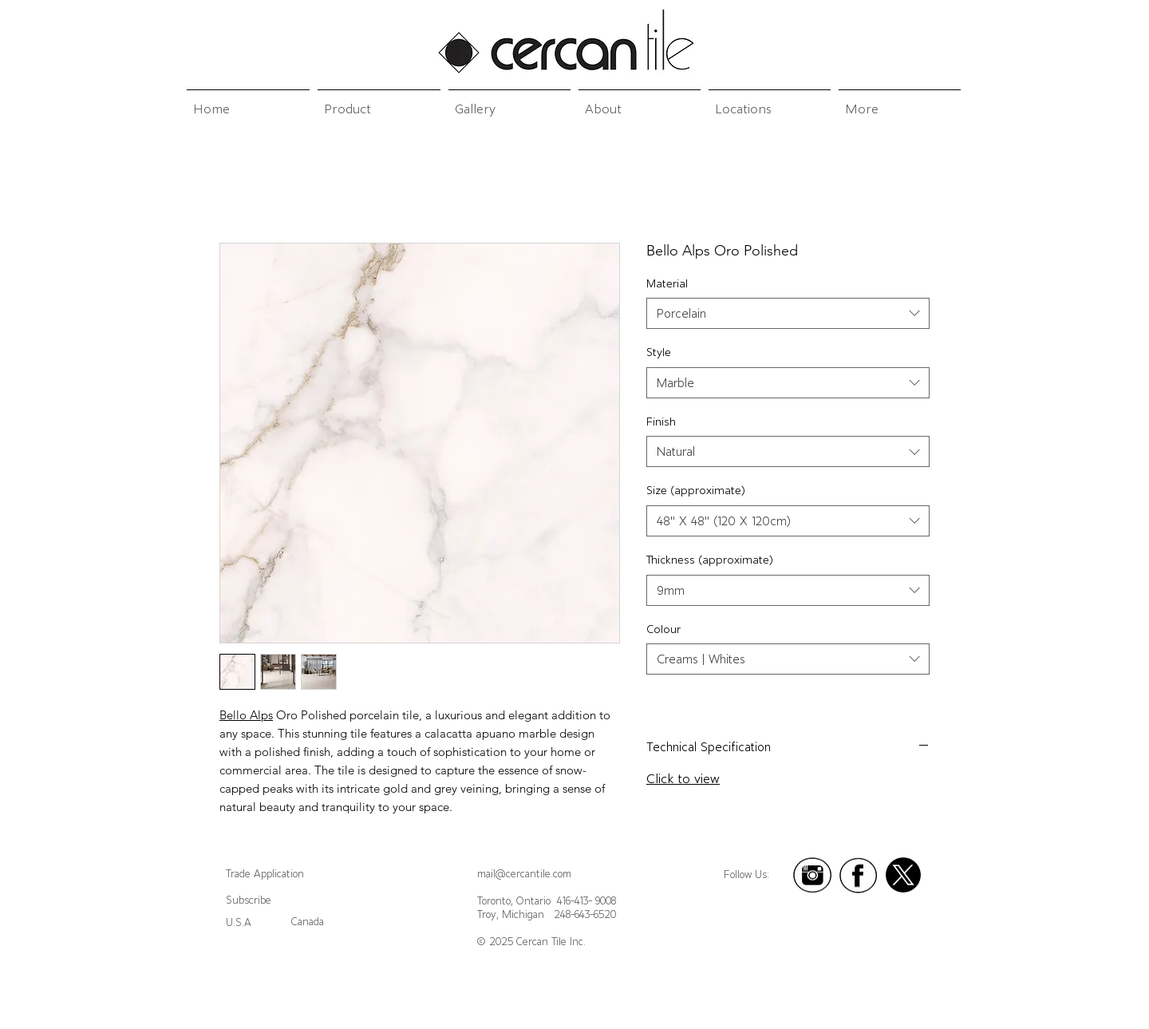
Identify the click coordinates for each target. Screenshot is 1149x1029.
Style (658, 352)
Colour (663, 629)
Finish (661, 421)
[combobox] (788, 313)
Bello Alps (246, 714)
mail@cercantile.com (524, 874)
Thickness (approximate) (709, 559)
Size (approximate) (695, 490)
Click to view (683, 778)
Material (667, 283)
